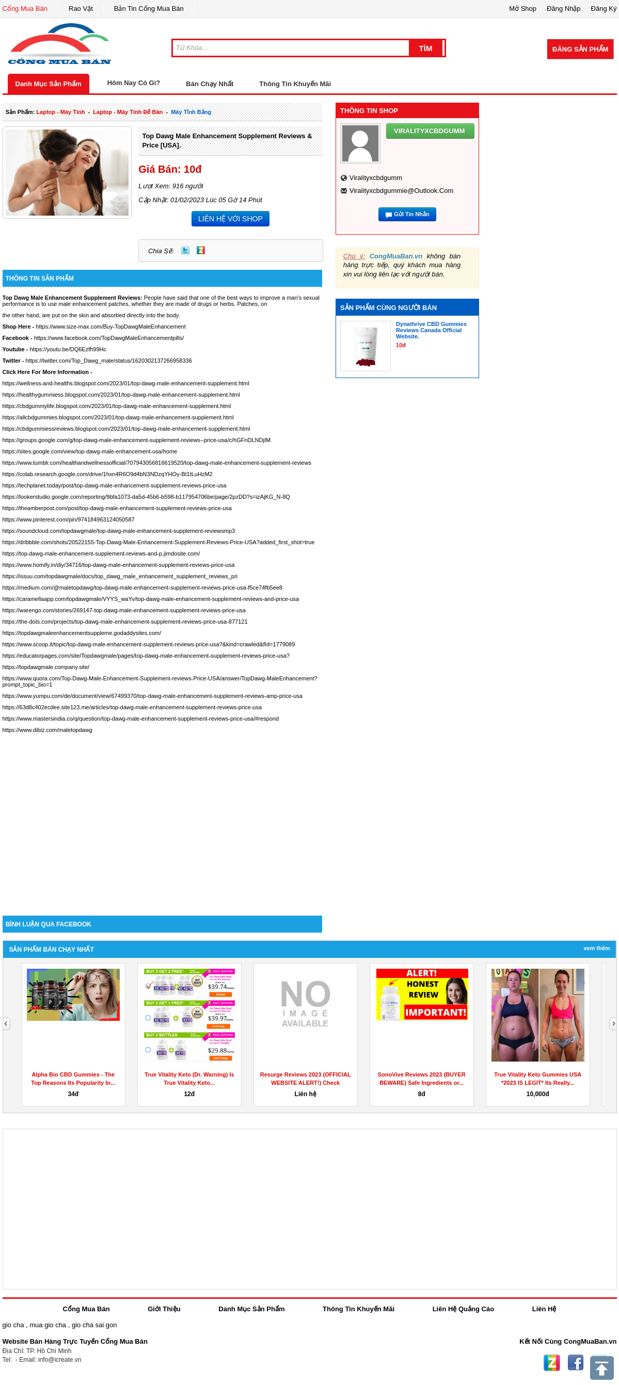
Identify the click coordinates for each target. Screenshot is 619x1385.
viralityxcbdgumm (376, 178)
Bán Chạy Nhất (209, 84)
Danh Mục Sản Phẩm (48, 84)
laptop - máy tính (60, 112)
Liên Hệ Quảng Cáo (463, 1309)
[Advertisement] (163, 828)
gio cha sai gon (94, 1325)
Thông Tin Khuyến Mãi (295, 84)
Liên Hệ (544, 1309)
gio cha (13, 1325)
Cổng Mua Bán (25, 8)
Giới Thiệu (164, 1309)
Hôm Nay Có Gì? (134, 83)
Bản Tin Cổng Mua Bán (149, 8)
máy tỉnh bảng (191, 112)
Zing (201, 250)
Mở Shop (522, 8)
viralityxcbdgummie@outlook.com (402, 190)
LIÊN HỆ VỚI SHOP (230, 219)
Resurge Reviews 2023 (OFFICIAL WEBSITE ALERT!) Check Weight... (305, 1082)
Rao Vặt (81, 8)
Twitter (185, 250)
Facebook (575, 1363)
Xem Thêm (596, 948)
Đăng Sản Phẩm (580, 49)
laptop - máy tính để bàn (128, 112)
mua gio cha (47, 1325)
